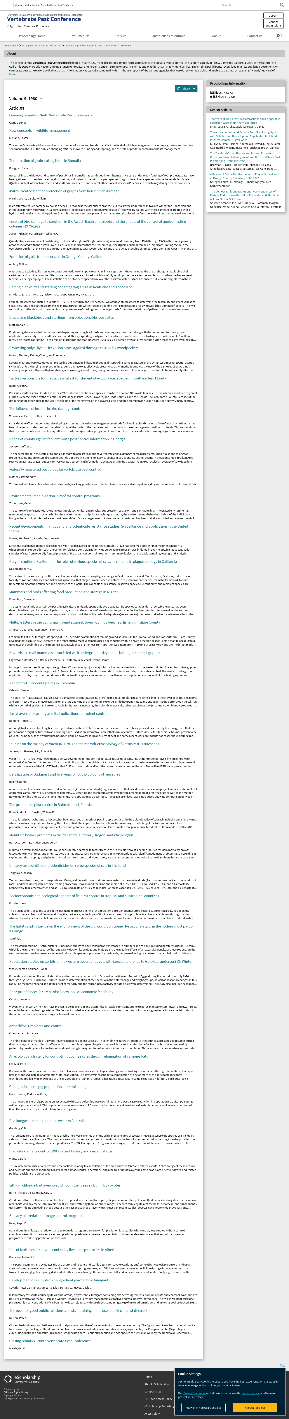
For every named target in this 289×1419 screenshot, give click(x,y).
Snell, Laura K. (219, 126)
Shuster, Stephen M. (222, 203)
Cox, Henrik (217, 147)
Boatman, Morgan (268, 203)
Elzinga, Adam (238, 144)
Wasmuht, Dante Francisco (242, 147)
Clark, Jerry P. (17, 122)
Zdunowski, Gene (20, 503)
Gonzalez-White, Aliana (224, 207)
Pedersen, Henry (37, 1094)
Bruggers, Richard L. (21, 168)
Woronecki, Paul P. (20, 416)
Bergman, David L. (221, 165)
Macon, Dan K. (255, 126)
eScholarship (11, 45)
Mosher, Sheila (250, 207)
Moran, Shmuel (18, 355)
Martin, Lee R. (17, 198)
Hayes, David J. (83, 1287)
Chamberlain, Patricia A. (24, 1033)
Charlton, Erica (249, 168)
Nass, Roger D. (18, 1223)
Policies (121, 36)
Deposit (273, 15)
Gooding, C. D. (18, 1128)
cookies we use (251, 1393)
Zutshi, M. (47, 751)
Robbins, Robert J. (20, 720)
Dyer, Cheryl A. (246, 203)
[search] (280, 5)
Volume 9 (126, 45)
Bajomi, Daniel (18, 781)
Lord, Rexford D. (19, 1063)
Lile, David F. (237, 126)
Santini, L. (15, 938)
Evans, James (101, 660)
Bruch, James (269, 147)
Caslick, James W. (20, 999)
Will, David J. (257, 144)
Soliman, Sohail (38, 969)
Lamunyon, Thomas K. (49, 629)
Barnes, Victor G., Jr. (52, 660)
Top (282, 1365)
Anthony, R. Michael (79, 660)
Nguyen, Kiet (263, 182)
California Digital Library (16, 1392)
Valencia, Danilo (19, 690)
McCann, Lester (18, 138)
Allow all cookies (255, 1407)
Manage (273, 23)
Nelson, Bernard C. (20, 569)
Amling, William (18, 264)
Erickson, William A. (46, 233)
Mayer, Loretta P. (271, 207)
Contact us (254, 36)
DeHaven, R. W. (70, 294)
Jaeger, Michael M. (20, 233)
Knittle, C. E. (16, 294)
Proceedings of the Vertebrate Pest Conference (90, 45)
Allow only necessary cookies (203, 1407)
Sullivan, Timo (219, 144)
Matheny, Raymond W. (22, 477)
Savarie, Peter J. (19, 1287)
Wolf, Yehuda (57, 355)
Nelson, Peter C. (19, 1318)
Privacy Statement (194, 1393)
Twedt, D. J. (88, 294)
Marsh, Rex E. (17, 1348)
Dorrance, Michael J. (21, 1257)
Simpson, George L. (21, 629)
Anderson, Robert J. (45, 842)
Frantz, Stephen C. (20, 538)
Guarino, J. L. (34, 294)
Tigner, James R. (41, 1287)
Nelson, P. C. (51, 294)
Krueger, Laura (219, 182)
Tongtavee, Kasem (20, 873)
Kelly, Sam (273, 144)
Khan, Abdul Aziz (19, 812)
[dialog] (230, 1391)
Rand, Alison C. (18, 385)
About (216, 36)
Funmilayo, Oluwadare (23, 599)
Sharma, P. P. (31, 751)
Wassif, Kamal (17, 969)
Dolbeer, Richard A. (45, 416)
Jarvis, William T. (38, 198)
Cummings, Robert (241, 182)
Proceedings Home (32, 36)
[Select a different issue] (41, 98)
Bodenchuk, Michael (246, 165)
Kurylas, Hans (17, 903)
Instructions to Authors (169, 36)
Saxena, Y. (15, 751)
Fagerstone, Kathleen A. (23, 660)
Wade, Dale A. (17, 1158)
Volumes (78, 36)
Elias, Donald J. (62, 1287)
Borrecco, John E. (20, 842)
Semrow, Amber (220, 186)
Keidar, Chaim (38, 355)
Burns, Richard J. (19, 1192)
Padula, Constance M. (47, 538)
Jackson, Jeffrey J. (20, 446)
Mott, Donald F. (18, 325)
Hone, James (17, 1094)
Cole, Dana (267, 168)
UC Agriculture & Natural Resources (27, 26)
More (12, 74)
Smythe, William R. (43, 812)
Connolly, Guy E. (42, 1192)
